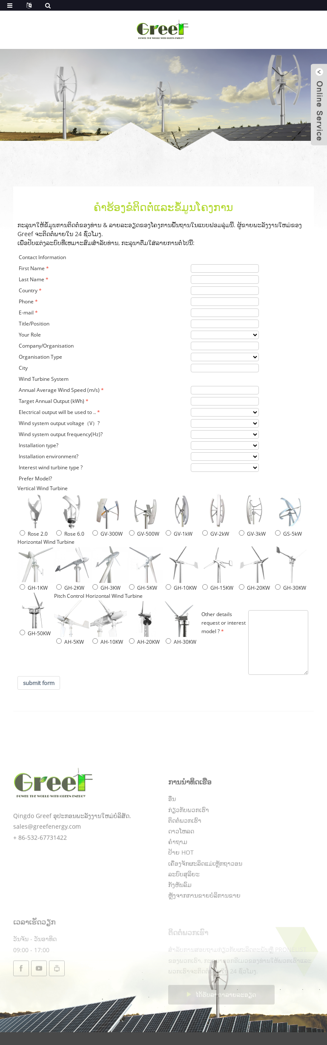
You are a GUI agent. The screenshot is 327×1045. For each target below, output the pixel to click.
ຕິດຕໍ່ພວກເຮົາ (184, 847)
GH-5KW (143, 587)
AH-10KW (107, 641)
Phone (26, 301)
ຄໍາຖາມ (177, 868)
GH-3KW (106, 587)
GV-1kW (179, 533)
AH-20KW (144, 641)
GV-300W (107, 533)
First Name (32, 268)
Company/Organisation (46, 345)
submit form (38, 683)
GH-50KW (35, 633)
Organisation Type (40, 356)
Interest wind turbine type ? (51, 467)
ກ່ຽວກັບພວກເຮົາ (188, 836)
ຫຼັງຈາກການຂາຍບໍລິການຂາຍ (204, 922)
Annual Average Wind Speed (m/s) (59, 390)
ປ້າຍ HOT (181, 879)
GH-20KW (254, 587)
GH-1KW (34, 587)
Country (28, 290)
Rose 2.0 (34, 533)
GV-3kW (252, 533)
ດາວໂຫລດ (181, 858)
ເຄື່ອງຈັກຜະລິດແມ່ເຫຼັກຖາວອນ (205, 890)
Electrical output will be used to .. (57, 412)
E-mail (26, 312)
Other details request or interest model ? (223, 623)
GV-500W (144, 533)
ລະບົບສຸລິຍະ (184, 901)
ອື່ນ (172, 825)
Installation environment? (48, 456)
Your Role (30, 334)
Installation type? (38, 445)
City (23, 367)
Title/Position (34, 323)
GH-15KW (217, 587)
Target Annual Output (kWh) (51, 401)
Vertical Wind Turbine (42, 488)
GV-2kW (215, 533)
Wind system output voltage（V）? (59, 423)
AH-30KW (181, 641)
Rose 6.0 (70, 533)
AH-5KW (70, 641)
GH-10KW (181, 587)
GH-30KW (290, 587)
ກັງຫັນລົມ (180, 911)
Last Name (31, 279)
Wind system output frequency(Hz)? (61, 434)
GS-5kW (288, 533)
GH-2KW (70, 587)
